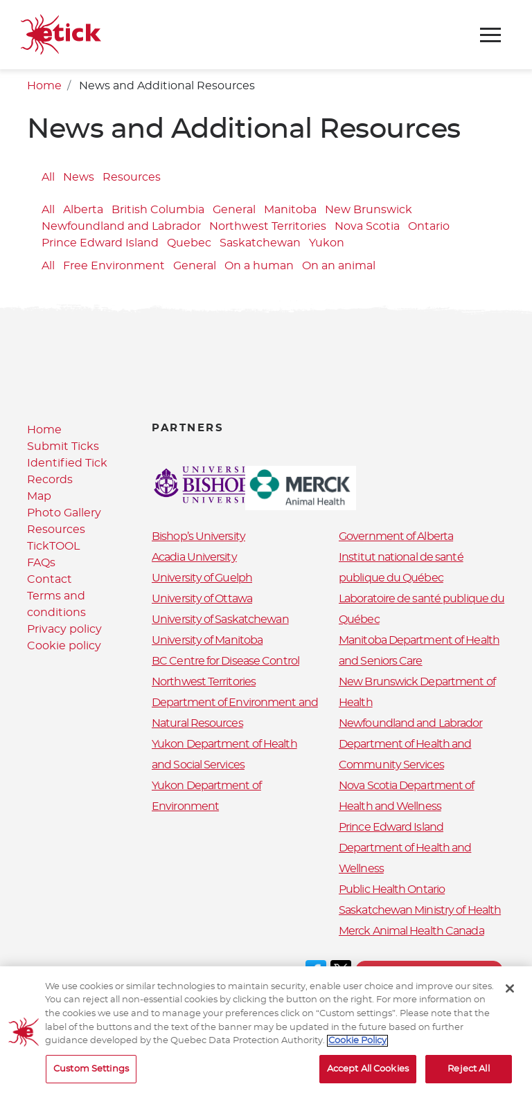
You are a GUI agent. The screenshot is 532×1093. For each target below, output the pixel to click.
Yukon (326, 243)
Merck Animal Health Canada (411, 931)
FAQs (41, 562)
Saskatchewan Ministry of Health (420, 910)
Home (44, 85)
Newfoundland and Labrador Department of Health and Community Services (411, 744)
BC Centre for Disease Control (225, 661)
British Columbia (158, 209)
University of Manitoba (207, 640)
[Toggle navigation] (490, 35)
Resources (132, 177)
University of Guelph (202, 578)
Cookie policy (64, 645)
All (48, 177)
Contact (49, 579)
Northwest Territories (267, 226)
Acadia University (194, 557)
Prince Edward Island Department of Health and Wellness (405, 848)
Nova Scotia (367, 226)
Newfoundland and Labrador (121, 226)
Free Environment (114, 265)
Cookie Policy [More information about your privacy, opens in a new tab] (357, 1051)
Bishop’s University (198, 536)
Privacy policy (64, 629)
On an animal (338, 265)
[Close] (510, 999)
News (78, 177)
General (234, 209)
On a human (259, 265)
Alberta (83, 209)
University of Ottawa (202, 598)
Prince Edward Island (100, 243)
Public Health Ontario (392, 889)
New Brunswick (368, 209)
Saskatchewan (260, 243)
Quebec (189, 243)
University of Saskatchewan (220, 619)
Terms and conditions (429, 970)
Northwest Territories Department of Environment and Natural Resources (235, 702)
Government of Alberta (396, 536)
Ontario (429, 226)
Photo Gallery (64, 512)
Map (39, 496)
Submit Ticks (63, 446)
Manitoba (290, 209)
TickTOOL (53, 546)
